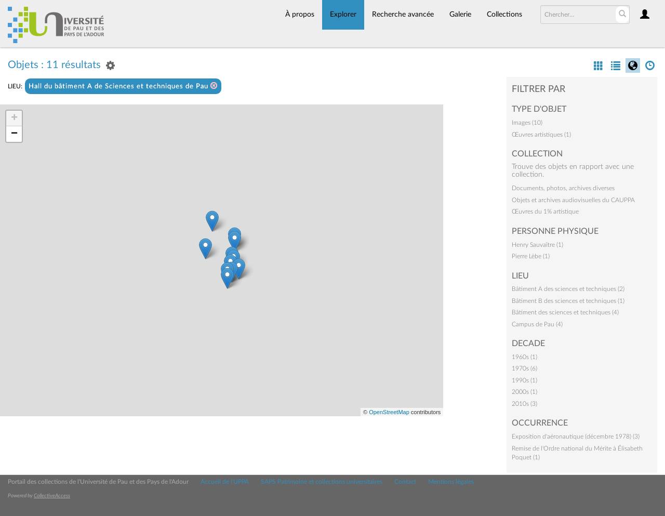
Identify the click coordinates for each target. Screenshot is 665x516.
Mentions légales (451, 482)
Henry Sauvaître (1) (537, 245)
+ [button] (14, 118)
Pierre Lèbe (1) (531, 256)
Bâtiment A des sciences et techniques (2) (568, 289)
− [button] (14, 134)
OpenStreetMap (389, 412)
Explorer (343, 14)
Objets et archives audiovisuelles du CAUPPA (573, 200)
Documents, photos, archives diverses (563, 188)
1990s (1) (524, 380)
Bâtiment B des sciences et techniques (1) (568, 301)
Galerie (460, 14)
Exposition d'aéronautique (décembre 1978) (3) (576, 436)
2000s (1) (524, 392)
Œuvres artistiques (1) (541, 134)
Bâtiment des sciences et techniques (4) (565, 312)
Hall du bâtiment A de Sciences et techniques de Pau (123, 86)
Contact (405, 482)
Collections (504, 14)
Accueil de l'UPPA (225, 482)
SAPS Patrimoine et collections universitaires (321, 482)
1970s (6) (524, 368)
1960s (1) (524, 357)
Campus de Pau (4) (537, 324)
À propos (299, 14)
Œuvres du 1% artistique (545, 211)
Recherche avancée (403, 14)
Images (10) (527, 123)
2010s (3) (524, 404)
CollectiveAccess (52, 495)
